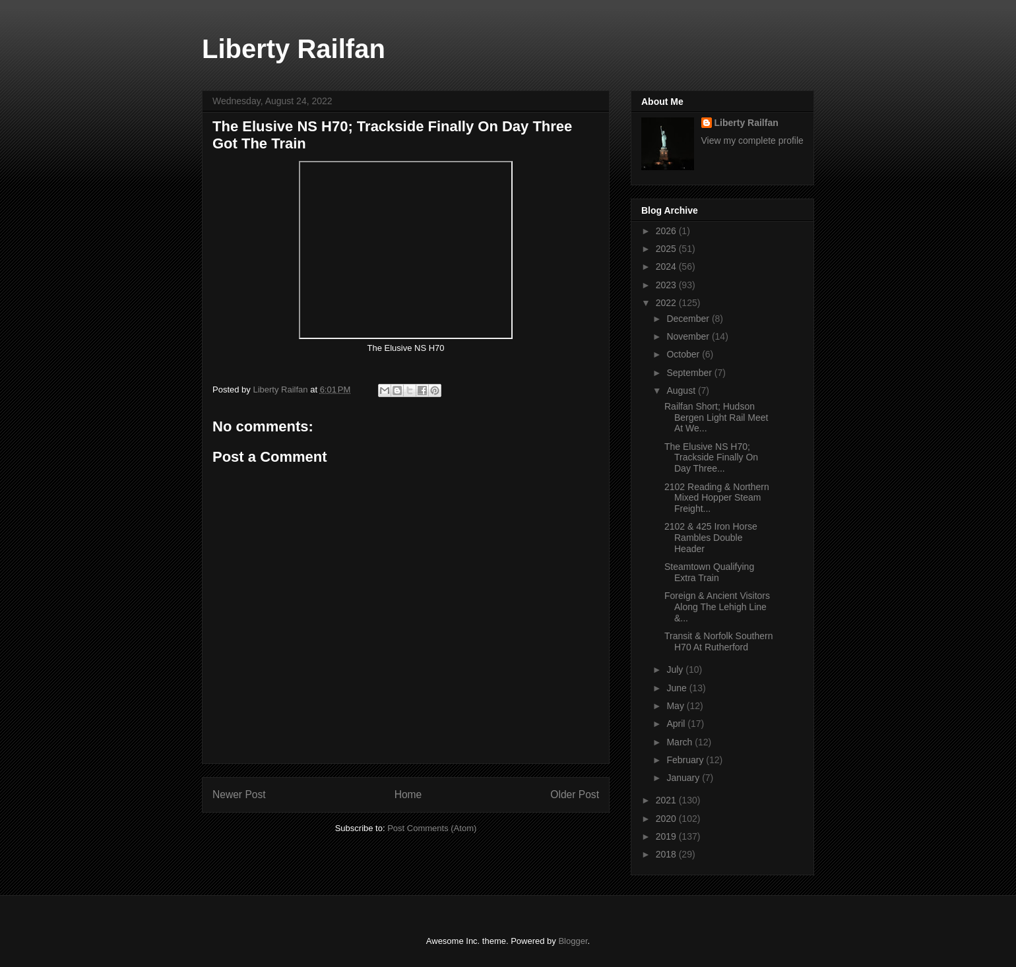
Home (408, 794)
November (688, 336)
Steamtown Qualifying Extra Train (709, 572)
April (676, 723)
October (684, 354)
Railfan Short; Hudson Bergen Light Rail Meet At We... (716, 417)
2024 (667, 266)
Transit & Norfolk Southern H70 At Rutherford (718, 641)
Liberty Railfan (293, 48)
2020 (667, 818)
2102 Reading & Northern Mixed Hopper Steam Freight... (716, 498)
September (690, 372)
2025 (667, 248)
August (681, 390)
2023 (667, 285)
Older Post (574, 794)
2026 (667, 231)
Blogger (572, 941)
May (676, 706)
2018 (667, 854)
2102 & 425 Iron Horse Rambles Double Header (710, 537)
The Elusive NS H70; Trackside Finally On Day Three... (711, 457)
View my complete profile (752, 140)
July (675, 669)
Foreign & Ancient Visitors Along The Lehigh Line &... (717, 606)
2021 (667, 800)
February (686, 760)
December (688, 318)
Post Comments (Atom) (431, 828)
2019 (667, 836)
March (680, 742)
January (684, 777)
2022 (667, 302)
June (677, 688)
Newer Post (239, 794)
